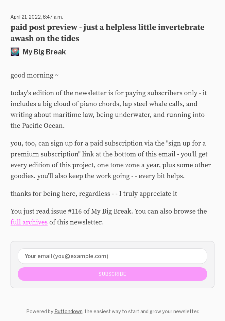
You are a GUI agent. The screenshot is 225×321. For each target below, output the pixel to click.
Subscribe (112, 274)
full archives (29, 222)
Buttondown (68, 311)
